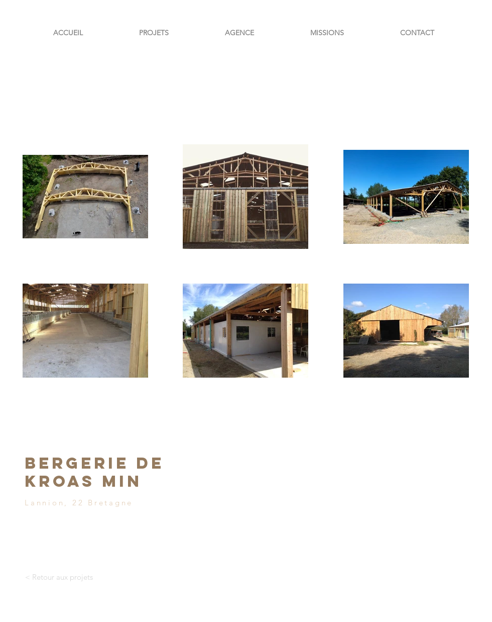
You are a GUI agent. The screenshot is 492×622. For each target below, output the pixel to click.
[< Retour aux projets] (59, 577)
